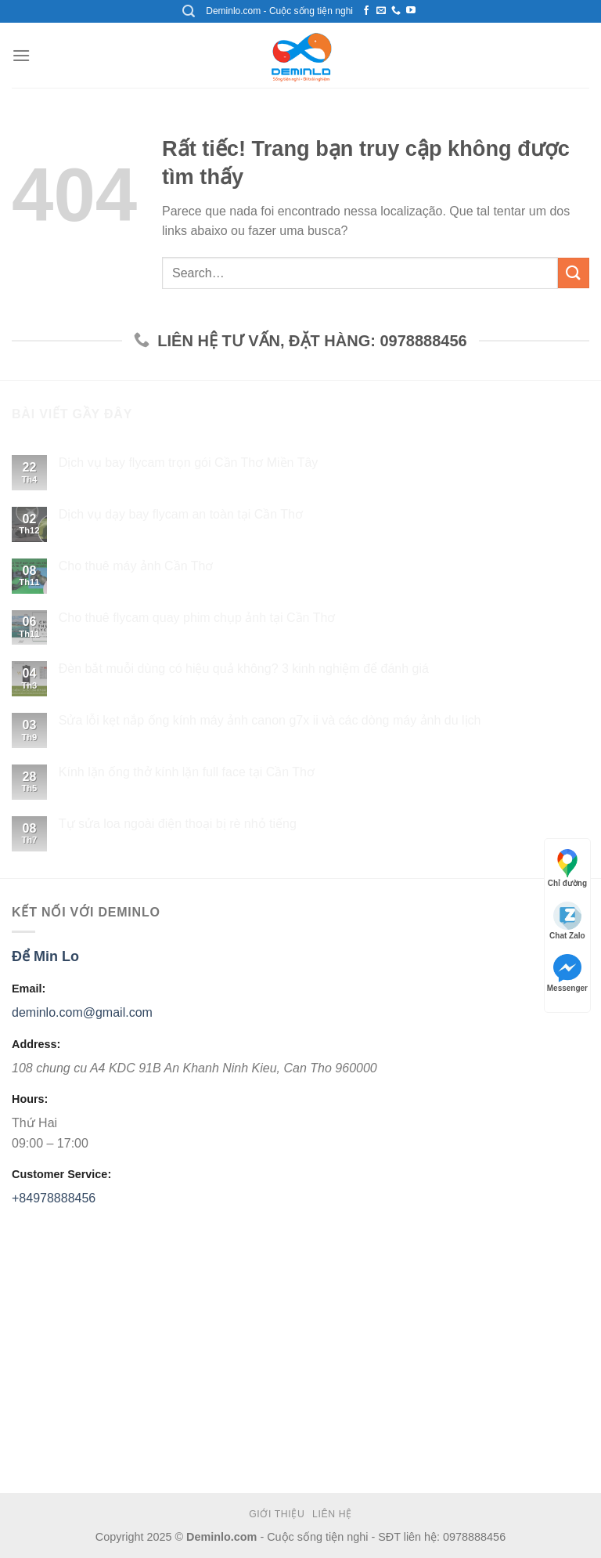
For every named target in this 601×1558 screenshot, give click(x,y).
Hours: (30, 1099)
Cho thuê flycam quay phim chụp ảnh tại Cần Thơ (197, 617)
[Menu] (21, 55)
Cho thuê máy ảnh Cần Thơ (136, 566)
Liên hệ (332, 1514)
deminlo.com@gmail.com (82, 1013)
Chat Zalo (567, 921)
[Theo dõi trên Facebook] (366, 10)
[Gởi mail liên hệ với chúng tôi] (381, 10)
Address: (36, 1044)
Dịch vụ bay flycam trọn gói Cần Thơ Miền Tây (188, 463)
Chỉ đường (567, 868)
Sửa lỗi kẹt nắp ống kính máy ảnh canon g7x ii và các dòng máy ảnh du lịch (270, 721)
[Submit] (573, 273)
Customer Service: (61, 1175)
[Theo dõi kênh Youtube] (411, 10)
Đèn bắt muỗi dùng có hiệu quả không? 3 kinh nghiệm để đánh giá (244, 669)
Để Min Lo (45, 956)
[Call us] (396, 10)
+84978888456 (53, 1198)
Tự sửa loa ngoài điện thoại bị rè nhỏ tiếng (178, 823)
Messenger (567, 973)
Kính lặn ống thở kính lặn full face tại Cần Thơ (187, 772)
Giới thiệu (276, 1514)
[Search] (188, 11)
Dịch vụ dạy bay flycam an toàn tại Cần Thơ (181, 514)
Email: (28, 989)
